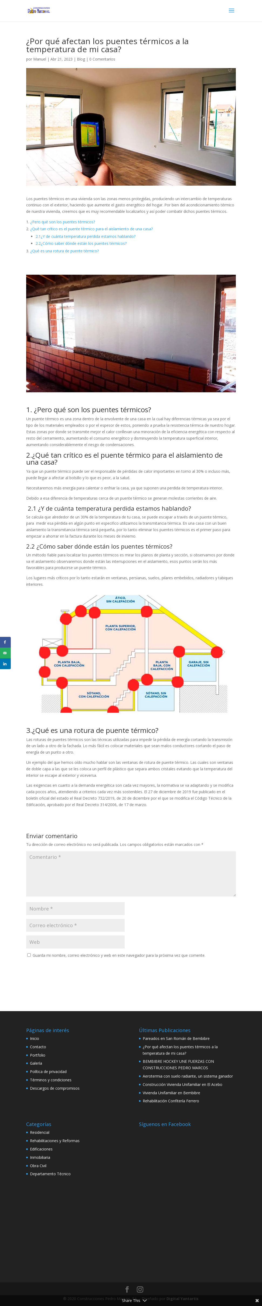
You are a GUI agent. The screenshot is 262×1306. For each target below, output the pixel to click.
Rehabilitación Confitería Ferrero (171, 1100)
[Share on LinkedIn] (5, 663)
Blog (81, 59)
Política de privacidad (48, 1071)
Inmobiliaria (40, 1157)
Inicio (34, 1038)
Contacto (38, 1046)
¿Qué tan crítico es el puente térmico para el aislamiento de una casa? (91, 228)
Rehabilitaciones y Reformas (55, 1140)
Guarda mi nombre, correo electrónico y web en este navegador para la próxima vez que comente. (119, 955)
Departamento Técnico (50, 1173)
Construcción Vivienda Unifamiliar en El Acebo (182, 1084)
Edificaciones (41, 1149)
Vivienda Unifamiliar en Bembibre (171, 1092)
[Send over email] (5, 653)
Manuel (39, 59)
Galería (36, 1063)
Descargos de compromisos (55, 1088)
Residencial (39, 1132)
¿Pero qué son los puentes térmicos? (62, 221)
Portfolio (37, 1055)
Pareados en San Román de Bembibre (176, 1038)
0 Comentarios (102, 59)
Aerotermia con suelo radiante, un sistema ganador (188, 1076)
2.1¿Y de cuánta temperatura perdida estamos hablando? (85, 236)
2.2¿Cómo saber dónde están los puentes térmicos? (81, 243)
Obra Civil (38, 1165)
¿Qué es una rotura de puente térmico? (64, 250)
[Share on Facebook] (5, 642)
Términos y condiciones (51, 1079)
